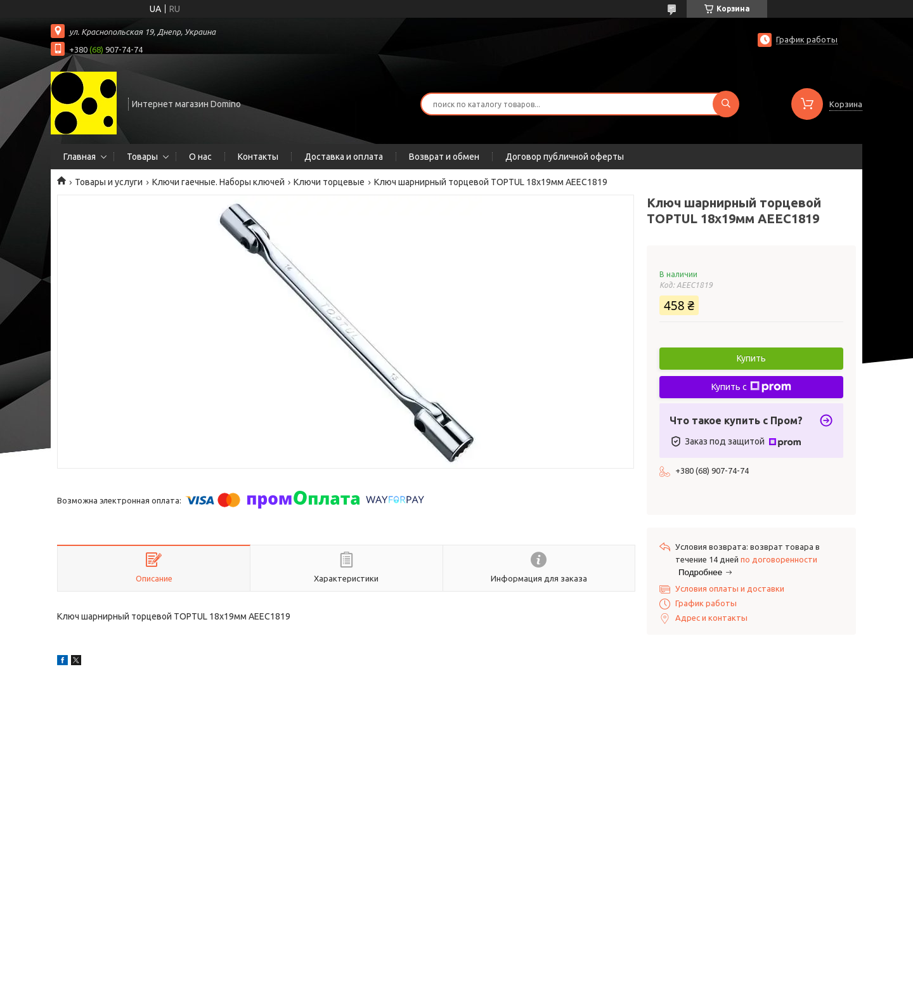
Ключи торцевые (329, 182)
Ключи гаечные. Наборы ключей (218, 182)
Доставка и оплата (343, 156)
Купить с (751, 387)
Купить (751, 358)
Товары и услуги (109, 182)
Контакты (258, 156)
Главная (79, 156)
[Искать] (726, 104)
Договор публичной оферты (564, 156)
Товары (142, 156)
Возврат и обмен (444, 156)
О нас (200, 156)
